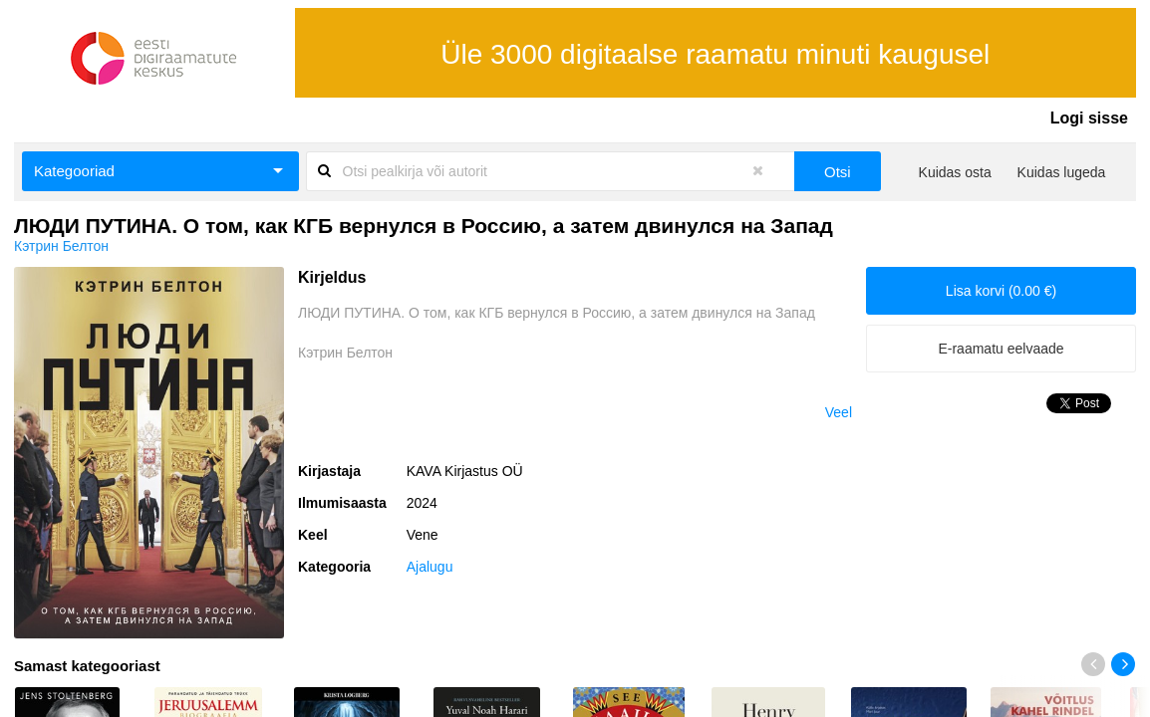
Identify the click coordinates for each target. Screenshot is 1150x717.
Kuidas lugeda (1061, 172)
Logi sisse (1089, 118)
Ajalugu (430, 567)
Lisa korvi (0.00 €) (1001, 291)
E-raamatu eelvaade (1000, 349)
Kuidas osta (955, 172)
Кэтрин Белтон (61, 246)
